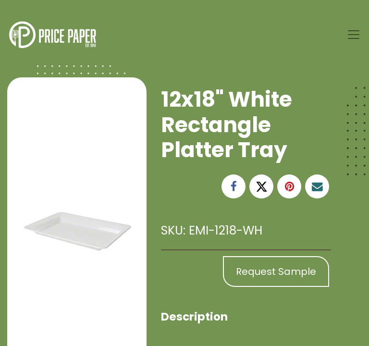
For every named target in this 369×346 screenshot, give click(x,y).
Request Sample (276, 271)
